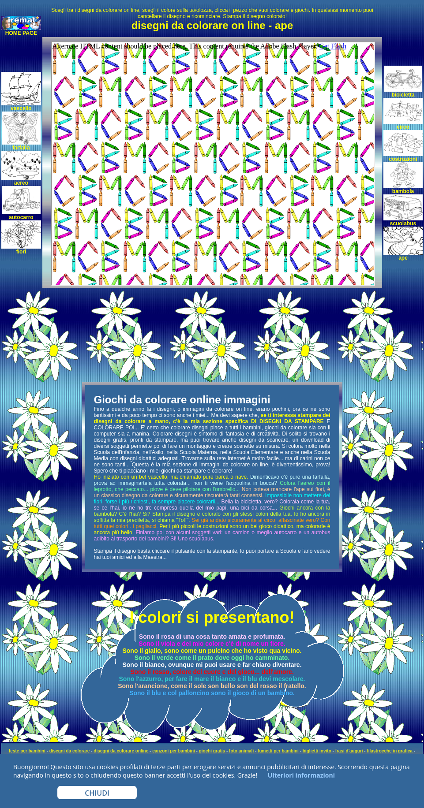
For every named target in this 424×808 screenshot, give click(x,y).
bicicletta (402, 95)
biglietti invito (317, 750)
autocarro (21, 217)
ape (403, 258)
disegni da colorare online (121, 750)
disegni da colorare (69, 750)
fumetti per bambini (278, 750)
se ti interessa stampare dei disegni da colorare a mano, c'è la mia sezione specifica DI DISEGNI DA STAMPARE (212, 418)
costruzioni (403, 159)
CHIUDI (97, 793)
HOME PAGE (21, 33)
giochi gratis (212, 750)
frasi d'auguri (349, 750)
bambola (403, 191)
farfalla (21, 148)
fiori (21, 252)
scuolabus (403, 223)
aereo (21, 183)
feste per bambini (27, 750)
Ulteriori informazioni (300, 775)
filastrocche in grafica (389, 750)
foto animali (241, 750)
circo (403, 127)
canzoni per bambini (173, 750)
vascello (21, 108)
